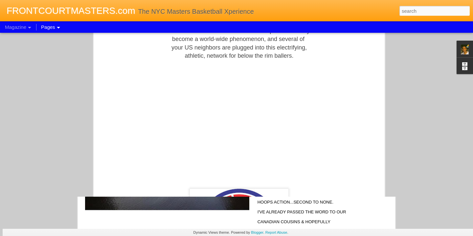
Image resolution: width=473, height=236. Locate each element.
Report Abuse (276, 232)
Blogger (257, 232)
